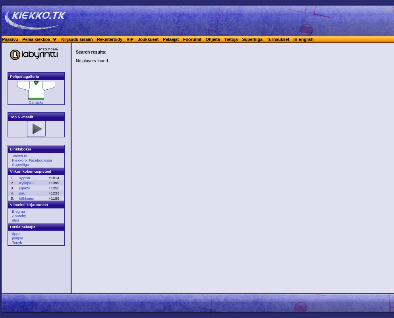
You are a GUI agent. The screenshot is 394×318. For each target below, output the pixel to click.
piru (22, 193)
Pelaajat (171, 39)
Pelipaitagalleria (24, 76)
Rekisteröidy (109, 39)
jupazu (24, 188)
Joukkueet (148, 39)
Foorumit (192, 39)
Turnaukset (278, 39)
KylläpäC (26, 183)
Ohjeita (213, 39)
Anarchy (19, 216)
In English (304, 39)
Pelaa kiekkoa (36, 39)
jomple (17, 238)
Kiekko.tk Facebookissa (32, 160)
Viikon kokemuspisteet (30, 171)
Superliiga (252, 39)
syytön (24, 177)
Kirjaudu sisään (77, 39)
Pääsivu (10, 39)
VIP (130, 39)
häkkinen (26, 198)
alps (15, 220)
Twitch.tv (19, 156)
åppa (16, 233)
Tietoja (231, 39)
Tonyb (17, 242)
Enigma (18, 211)
